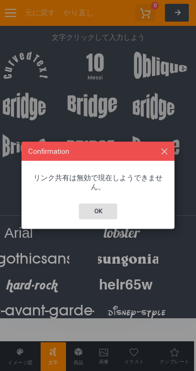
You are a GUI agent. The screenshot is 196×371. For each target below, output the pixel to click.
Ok (98, 211)
